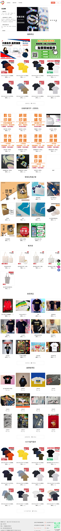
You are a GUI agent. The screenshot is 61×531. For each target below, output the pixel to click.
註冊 (53, 2)
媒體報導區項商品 (30, 437)
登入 (58, 2)
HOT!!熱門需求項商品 (30, 511)
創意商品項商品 (30, 363)
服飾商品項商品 (30, 103)
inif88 (48, 528)
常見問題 (20, 2)
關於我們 (14, 2)
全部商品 (8, 2)
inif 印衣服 (48, 525)
